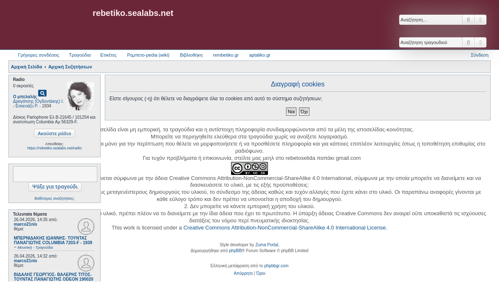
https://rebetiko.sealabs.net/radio (54, 148)
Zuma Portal (266, 244)
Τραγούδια (80, 54)
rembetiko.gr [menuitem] (226, 54)
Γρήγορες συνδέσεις (38, 54)
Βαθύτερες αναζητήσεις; (54, 198)
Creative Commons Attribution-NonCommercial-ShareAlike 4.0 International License (284, 227)
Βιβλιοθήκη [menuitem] (191, 54)
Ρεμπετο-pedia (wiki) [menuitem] (148, 54)
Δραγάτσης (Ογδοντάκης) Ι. (38, 101)
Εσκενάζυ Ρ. (27, 106)
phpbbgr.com (276, 265)
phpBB (235, 250)
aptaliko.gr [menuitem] (259, 54)
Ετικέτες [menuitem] (108, 54)
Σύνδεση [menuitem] (480, 54)
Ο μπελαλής (25, 96)
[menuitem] (243, 273)
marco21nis (25, 224)
